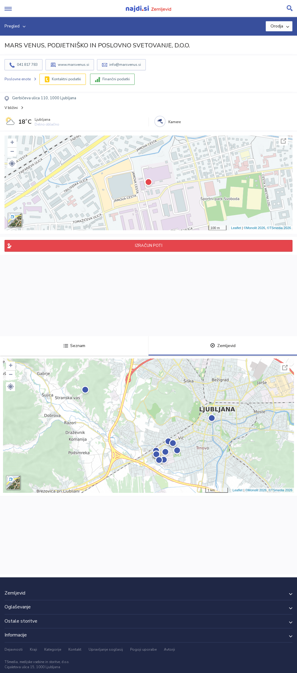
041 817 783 (27, 64)
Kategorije (52, 649)
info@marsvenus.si (125, 64)
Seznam (74, 346)
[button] (12, 163)
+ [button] (12, 143)
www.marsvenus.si (73, 64)
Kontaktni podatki (66, 79)
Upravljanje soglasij (106, 649)
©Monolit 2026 (254, 228)
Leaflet (236, 228)
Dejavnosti (14, 649)
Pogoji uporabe (143, 649)
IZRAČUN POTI (148, 245)
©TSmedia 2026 (279, 228)
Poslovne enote (18, 79)
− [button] (12, 152)
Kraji (33, 649)
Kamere (174, 122)
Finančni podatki (116, 79)
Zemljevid (223, 346)
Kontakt (74, 649)
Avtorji (169, 649)
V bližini (11, 107)
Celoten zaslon (283, 140)
